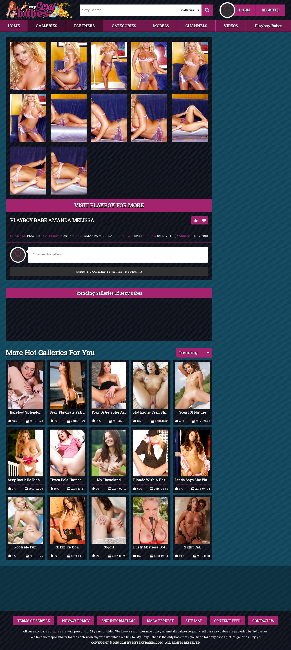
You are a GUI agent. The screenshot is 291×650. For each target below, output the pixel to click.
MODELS (161, 25)
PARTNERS (84, 25)
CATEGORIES (124, 25)
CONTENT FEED (227, 620)
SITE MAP (194, 620)
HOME (14, 25)
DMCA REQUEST (160, 620)
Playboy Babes (268, 25)
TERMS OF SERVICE (33, 620)
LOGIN (244, 10)
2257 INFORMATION (118, 620)
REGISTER (271, 10)
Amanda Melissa (98, 236)
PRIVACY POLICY (76, 620)
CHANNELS (196, 25)
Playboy (34, 236)
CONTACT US (263, 620)
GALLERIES (46, 25)
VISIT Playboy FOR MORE (109, 205)
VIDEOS (231, 25)
